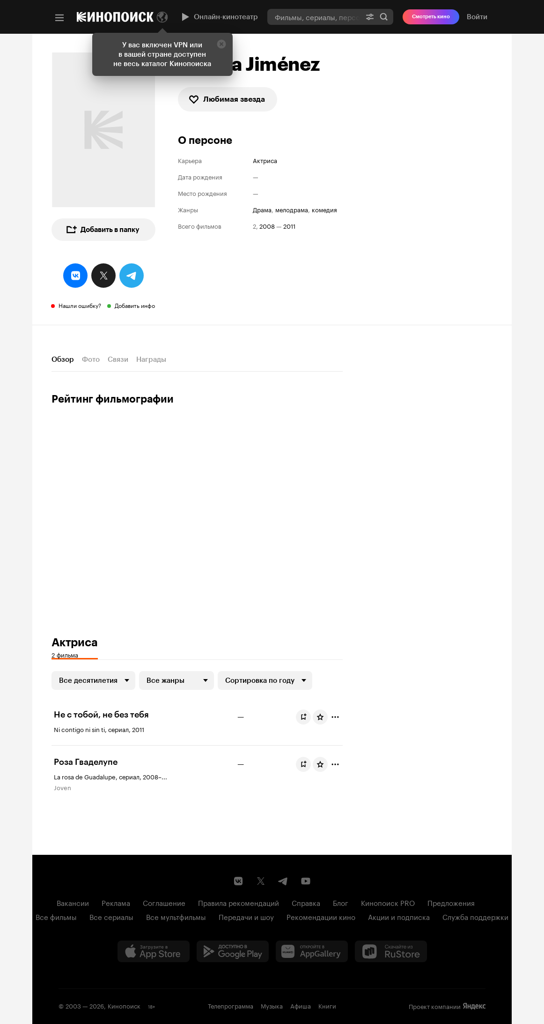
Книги (327, 1005)
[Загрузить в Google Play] (233, 951)
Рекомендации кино (321, 916)
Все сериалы (111, 916)
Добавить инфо (135, 304)
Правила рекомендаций (238, 902)
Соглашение (164, 902)
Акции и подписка (399, 916)
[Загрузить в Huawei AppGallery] (312, 951)
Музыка (272, 1005)
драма (262, 209)
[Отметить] (335, 717)
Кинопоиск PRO (388, 902)
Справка (306, 902)
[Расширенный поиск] (370, 16)
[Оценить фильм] (320, 717)
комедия (324, 209)
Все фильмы (56, 916)
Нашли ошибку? (80, 304)
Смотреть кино (431, 17)
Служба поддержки (475, 916)
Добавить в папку (103, 229)
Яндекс (474, 1006)
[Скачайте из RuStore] (391, 951)
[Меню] (59, 17)
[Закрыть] (221, 44)
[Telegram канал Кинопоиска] (283, 881)
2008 (267, 225)
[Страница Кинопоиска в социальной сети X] (260, 881)
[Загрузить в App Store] (154, 951)
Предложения (451, 902)
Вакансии (73, 902)
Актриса (265, 160)
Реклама (116, 902)
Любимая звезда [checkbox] (226, 99)
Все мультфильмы (176, 916)
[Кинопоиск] (115, 17)
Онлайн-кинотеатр (218, 16)
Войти (477, 17)
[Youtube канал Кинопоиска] (305, 881)
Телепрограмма (230, 1005)
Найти (384, 17)
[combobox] (313, 16)
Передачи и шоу (246, 916)
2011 (289, 225)
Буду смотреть (305, 717)
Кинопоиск (124, 1005)
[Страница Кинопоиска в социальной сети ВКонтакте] (238, 881)
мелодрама (291, 209)
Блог (340, 902)
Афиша (300, 1005)
